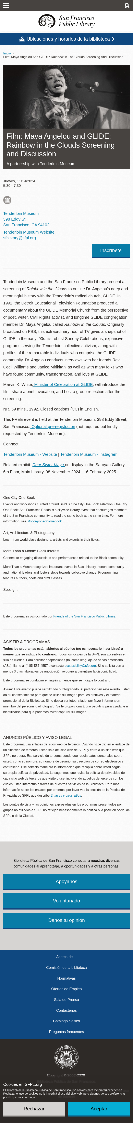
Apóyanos (66, 881)
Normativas (66, 978)
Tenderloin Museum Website (29, 232)
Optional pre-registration (52, 426)
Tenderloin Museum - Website (30, 454)
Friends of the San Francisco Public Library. (84, 616)
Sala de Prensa (66, 1000)
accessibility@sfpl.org (80, 665)
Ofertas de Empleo (66, 989)
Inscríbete (111, 250)
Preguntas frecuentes (66, 1032)
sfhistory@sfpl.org (19, 238)
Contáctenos (66, 1010)
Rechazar (34, 1108)
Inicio (7, 53)
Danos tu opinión (66, 920)
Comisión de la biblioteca (66, 968)
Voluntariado (66, 900)
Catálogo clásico (66, 1021)
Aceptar (98, 1108)
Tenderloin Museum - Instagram (88, 454)
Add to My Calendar (7, 200)
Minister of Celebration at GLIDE (63, 384)
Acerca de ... (66, 957)
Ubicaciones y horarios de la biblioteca (68, 39)
